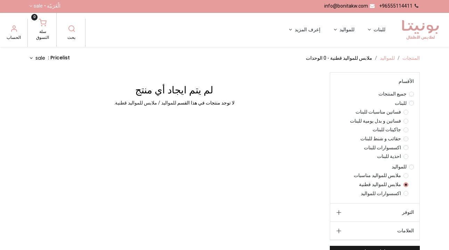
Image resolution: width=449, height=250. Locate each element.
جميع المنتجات (392, 94)
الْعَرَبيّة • (47, 6)
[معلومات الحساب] (14, 29)
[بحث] (71, 29)
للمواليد (387, 58)
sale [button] (39, 58)
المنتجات (411, 58)
